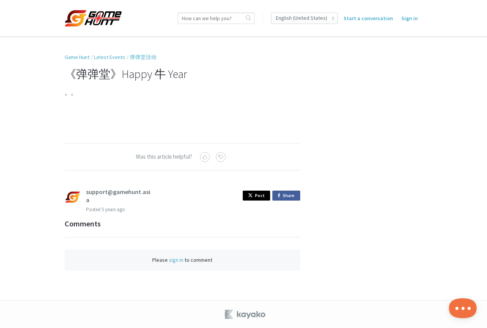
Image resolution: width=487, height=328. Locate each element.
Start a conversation (368, 18)
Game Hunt (77, 57)
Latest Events (109, 57)
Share (287, 196)
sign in (176, 259)
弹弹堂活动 (143, 57)
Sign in (409, 18)
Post (256, 195)
